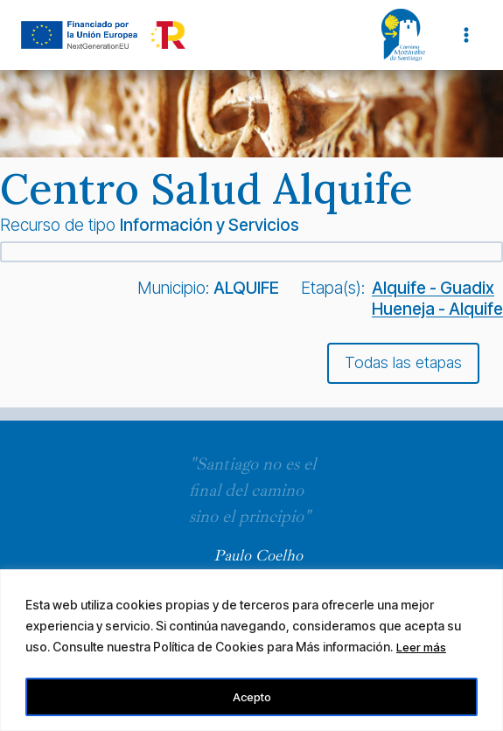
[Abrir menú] (466, 34)
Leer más (423, 649)
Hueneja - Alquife (437, 308)
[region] (251, 651)
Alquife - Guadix (433, 287)
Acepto (252, 696)
